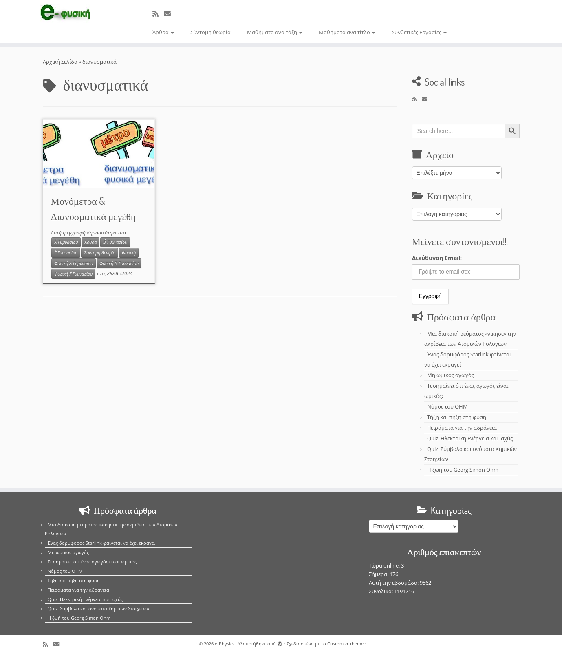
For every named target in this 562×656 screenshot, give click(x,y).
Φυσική (129, 253)
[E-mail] (170, 13)
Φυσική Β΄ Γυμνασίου (119, 263)
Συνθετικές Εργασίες (419, 32)
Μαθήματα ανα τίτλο (347, 32)
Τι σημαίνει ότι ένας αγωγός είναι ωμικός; (93, 562)
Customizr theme (345, 644)
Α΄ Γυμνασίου (66, 242)
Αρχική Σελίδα (61, 61)
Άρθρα (163, 32)
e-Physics (224, 644)
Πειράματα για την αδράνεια (462, 427)
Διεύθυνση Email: (437, 258)
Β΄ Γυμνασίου (115, 242)
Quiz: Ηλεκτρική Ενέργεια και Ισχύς (470, 438)
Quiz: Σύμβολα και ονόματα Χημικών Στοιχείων (98, 608)
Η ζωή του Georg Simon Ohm (462, 469)
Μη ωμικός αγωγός (450, 375)
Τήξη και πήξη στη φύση (456, 417)
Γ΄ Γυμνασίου (65, 253)
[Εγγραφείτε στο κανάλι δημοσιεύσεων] (158, 13)
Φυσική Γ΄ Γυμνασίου (73, 274)
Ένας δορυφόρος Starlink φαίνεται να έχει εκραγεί (101, 543)
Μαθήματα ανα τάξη (274, 32)
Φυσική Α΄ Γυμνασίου (73, 263)
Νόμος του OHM (447, 406)
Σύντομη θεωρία (210, 32)
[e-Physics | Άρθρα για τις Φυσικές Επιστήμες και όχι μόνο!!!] (65, 13)
